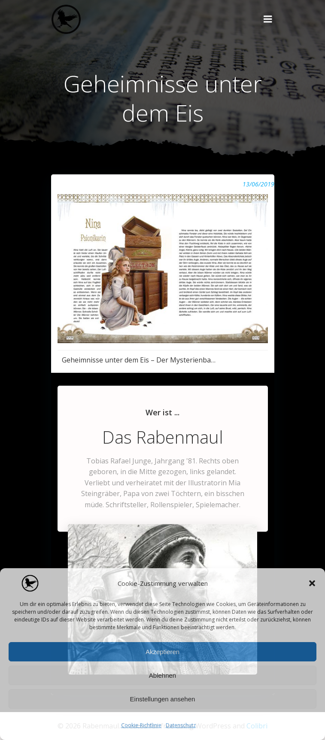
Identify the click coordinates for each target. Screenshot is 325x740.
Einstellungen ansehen (162, 699)
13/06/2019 (258, 184)
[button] (312, 583)
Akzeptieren (162, 651)
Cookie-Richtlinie (141, 725)
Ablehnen (162, 675)
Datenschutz (181, 725)
